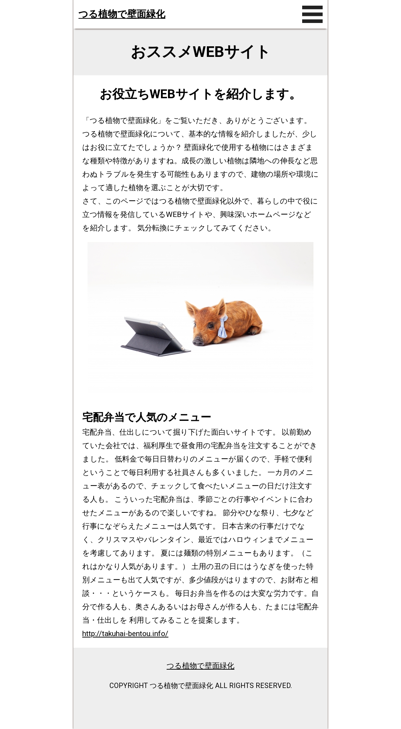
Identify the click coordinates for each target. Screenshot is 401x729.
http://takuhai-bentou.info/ (125, 633)
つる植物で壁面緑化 (121, 14)
